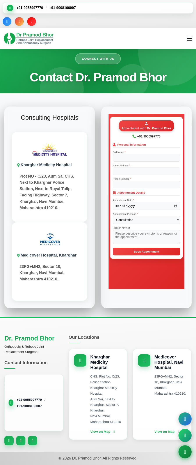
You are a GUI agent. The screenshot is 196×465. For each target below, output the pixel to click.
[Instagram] (19, 21)
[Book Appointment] (185, 419)
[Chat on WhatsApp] (185, 435)
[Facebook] (7, 21)
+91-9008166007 (62, 8)
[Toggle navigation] (190, 38)
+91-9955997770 (29, 8)
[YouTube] (31, 21)
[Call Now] (185, 451)
